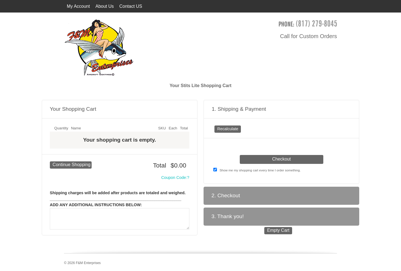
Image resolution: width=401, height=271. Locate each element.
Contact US (130, 6)
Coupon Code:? (175, 177)
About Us (105, 6)
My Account (78, 6)
